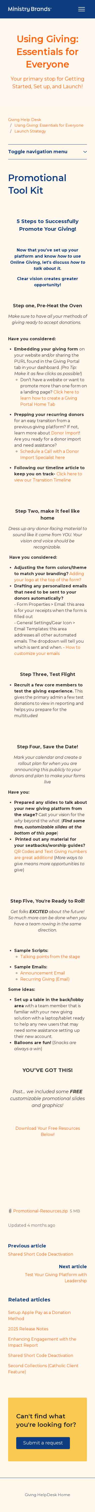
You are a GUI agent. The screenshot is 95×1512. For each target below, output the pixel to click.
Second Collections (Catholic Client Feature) (43, 1368)
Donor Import (65, 433)
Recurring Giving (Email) (45, 979)
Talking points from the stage (50, 956)
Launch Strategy (30, 131)
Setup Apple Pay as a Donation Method (39, 1315)
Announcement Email (42, 973)
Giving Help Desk (24, 119)
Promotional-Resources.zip (40, 1211)
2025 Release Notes (28, 1329)
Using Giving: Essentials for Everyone (49, 125)
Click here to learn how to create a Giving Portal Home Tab (49, 398)
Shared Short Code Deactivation (40, 1254)
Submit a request (43, 1443)
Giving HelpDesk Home (47, 1494)
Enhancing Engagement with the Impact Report (42, 1342)
